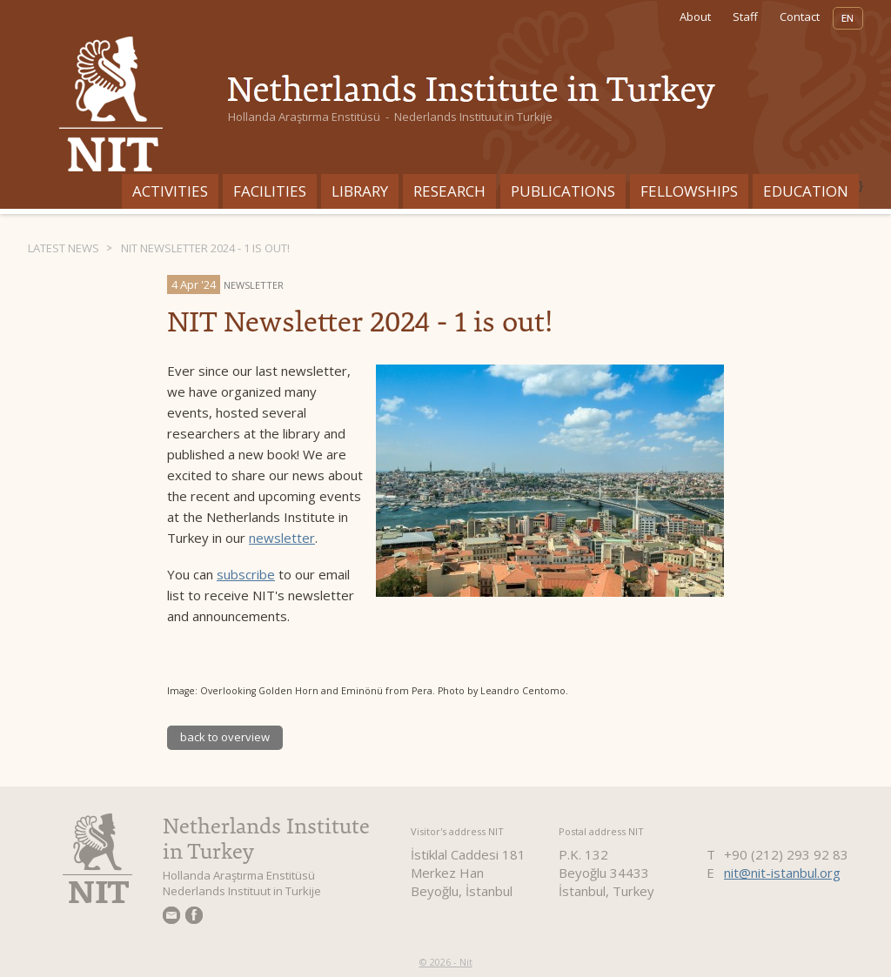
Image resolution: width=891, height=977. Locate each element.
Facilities (269, 191)
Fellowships (689, 191)
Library (360, 191)
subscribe (246, 574)
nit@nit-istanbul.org (782, 872)
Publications (563, 191)
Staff (745, 16)
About (695, 16)
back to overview (225, 737)
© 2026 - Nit (445, 961)
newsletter (282, 537)
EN (848, 18)
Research (449, 191)
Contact (800, 16)
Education (805, 191)
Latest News (63, 248)
